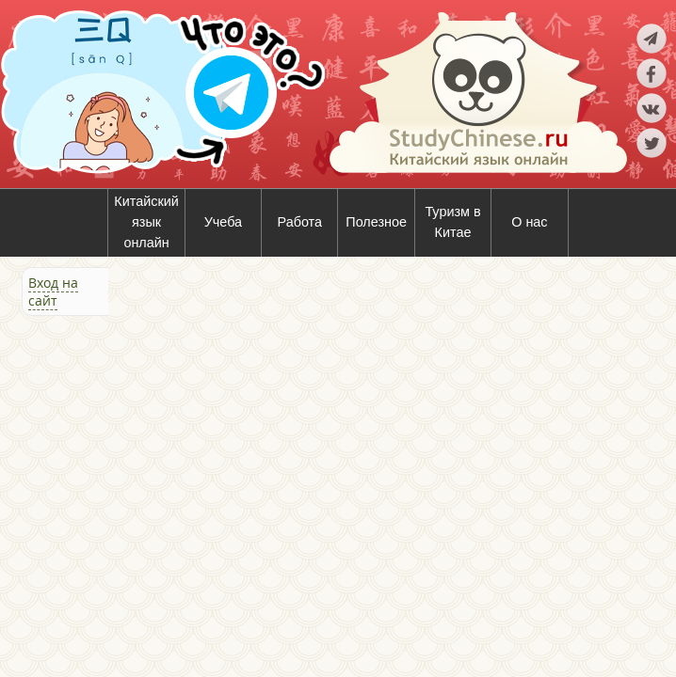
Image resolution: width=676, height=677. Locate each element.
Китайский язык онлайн (146, 221)
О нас (529, 221)
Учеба (223, 221)
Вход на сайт (53, 291)
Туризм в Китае (452, 222)
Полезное (376, 221)
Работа (300, 221)
